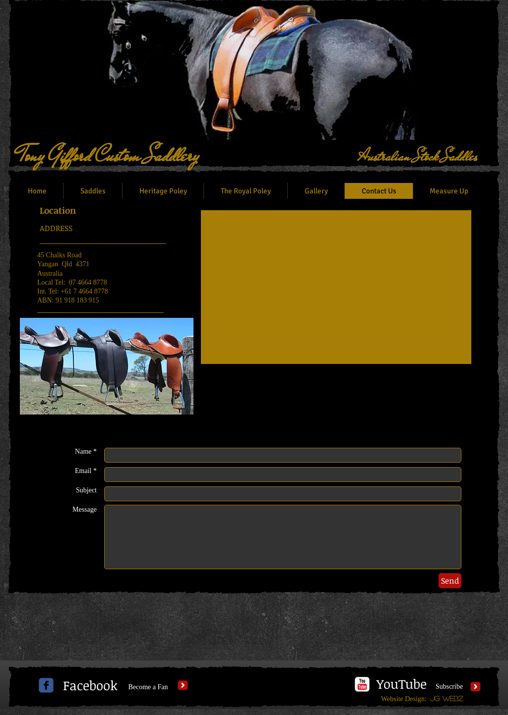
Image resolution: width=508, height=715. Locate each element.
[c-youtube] (362, 684)
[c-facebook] (46, 685)
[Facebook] (90, 685)
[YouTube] (401, 684)
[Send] (450, 580)
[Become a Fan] (148, 687)
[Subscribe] (449, 686)
